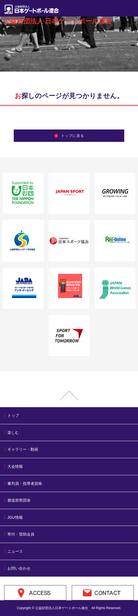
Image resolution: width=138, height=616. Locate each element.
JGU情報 (13, 517)
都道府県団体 (17, 500)
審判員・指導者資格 (23, 483)
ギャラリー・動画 (21, 449)
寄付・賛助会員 (19, 533)
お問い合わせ (17, 568)
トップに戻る (69, 136)
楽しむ (11, 432)
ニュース (13, 551)
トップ (11, 415)
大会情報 (13, 466)
